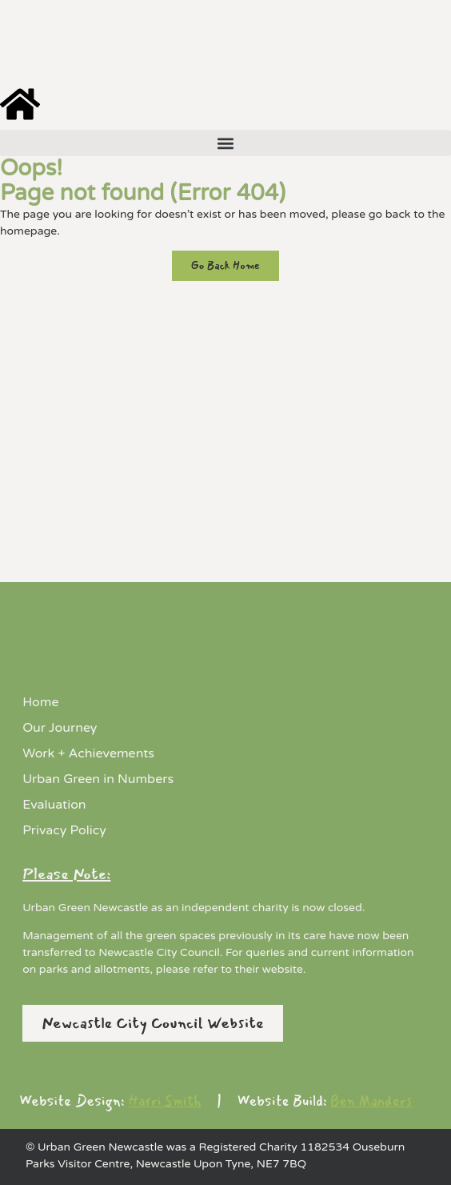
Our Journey (59, 728)
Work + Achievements (88, 753)
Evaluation (54, 805)
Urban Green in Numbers (98, 779)
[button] (225, 143)
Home (40, 702)
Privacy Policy (64, 830)
